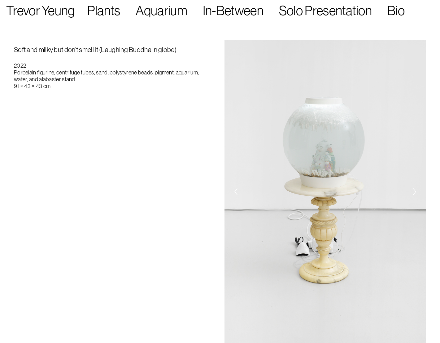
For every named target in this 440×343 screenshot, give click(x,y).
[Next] (414, 191)
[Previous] (236, 191)
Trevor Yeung (40, 10)
